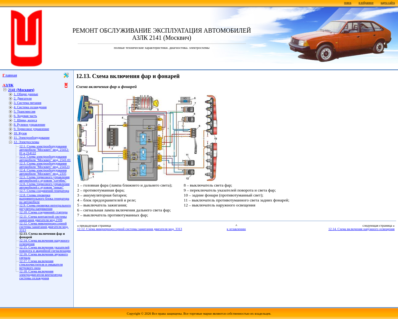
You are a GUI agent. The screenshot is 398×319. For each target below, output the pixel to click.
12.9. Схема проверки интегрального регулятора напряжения (45, 207)
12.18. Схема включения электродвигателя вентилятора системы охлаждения (40, 275)
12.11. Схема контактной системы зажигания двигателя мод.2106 (43, 218)
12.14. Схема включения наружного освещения (361, 229)
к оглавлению (236, 229)
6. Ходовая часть (25, 116)
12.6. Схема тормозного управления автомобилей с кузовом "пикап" (44, 185)
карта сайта (388, 2)
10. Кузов (20, 133)
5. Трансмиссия (24, 111)
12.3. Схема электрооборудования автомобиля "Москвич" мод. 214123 (44, 165)
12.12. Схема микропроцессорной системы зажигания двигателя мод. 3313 (43, 227)
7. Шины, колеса (25, 120)
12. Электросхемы (26, 142)
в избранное (366, 2)
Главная (9, 75)
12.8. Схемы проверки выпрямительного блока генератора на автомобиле (44, 198)
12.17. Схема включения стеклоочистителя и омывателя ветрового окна (41, 264)
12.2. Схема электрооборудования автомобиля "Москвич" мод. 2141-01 (45, 158)
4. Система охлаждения (30, 107)
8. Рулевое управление (29, 124)
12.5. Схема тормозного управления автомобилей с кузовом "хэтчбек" (44, 178)
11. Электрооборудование (31, 137)
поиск (347, 2)
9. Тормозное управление (31, 129)
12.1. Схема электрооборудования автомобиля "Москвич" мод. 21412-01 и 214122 (44, 150)
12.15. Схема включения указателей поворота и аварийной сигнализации (45, 249)
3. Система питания (27, 102)
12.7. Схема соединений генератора (44, 190)
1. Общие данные (26, 94)
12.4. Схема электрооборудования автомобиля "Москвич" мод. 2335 (43, 172)
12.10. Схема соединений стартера (43, 212)
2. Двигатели (23, 98)
